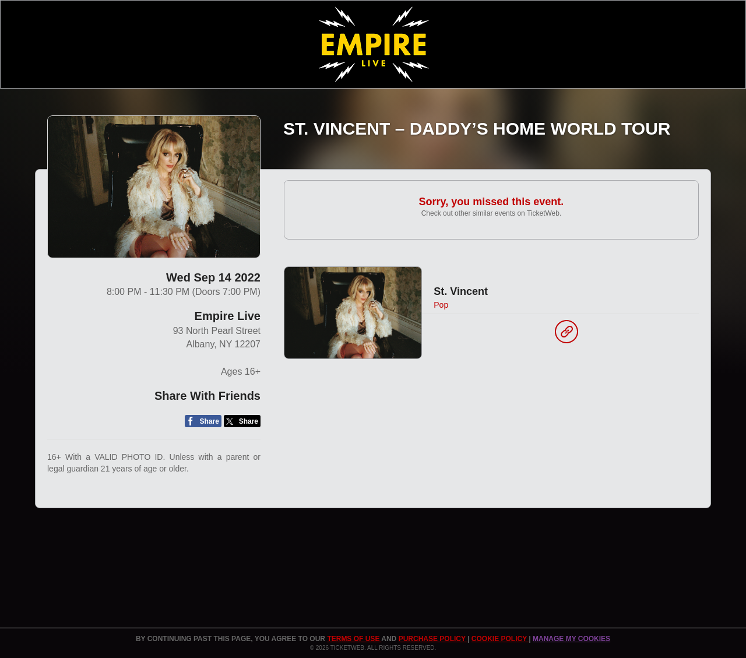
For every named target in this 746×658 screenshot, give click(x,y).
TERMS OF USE (354, 639)
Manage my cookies (571, 639)
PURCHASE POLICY (433, 639)
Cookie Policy (500, 639)
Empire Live (228, 315)
